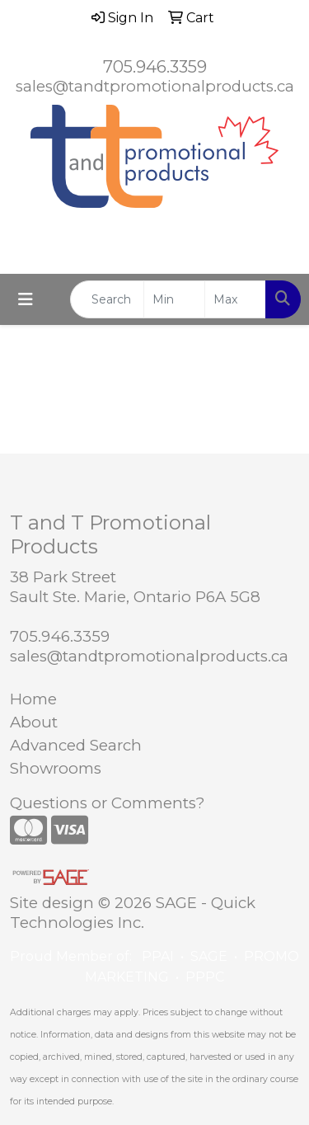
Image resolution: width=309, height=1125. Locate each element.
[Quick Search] (107, 299)
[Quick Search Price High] (235, 299)
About (34, 722)
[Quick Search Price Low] (174, 299)
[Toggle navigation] (25, 299)
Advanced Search (76, 745)
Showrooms (55, 768)
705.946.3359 (155, 67)
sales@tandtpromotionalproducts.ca (155, 86)
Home (33, 699)
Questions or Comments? (107, 802)
